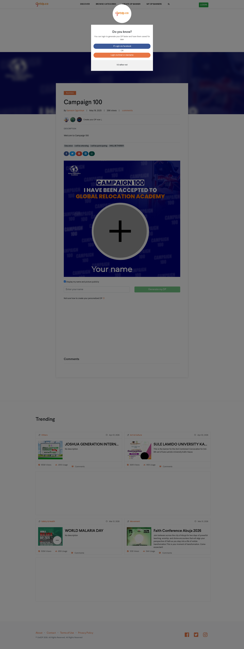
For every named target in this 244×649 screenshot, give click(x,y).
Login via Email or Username (122, 55)
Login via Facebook (122, 46)
